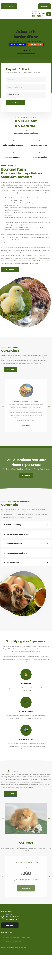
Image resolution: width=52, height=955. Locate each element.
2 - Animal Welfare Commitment (16, 534)
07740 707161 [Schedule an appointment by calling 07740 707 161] (25, 126)
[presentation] (3, 406)
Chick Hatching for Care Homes (12, 941)
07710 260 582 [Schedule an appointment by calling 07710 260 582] (26, 121)
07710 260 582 (38, 13)
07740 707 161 (38, 16)
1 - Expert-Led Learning (12, 525)
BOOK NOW (44, 6)
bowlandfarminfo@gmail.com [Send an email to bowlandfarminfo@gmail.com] (26, 133)
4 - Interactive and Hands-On (15, 553)
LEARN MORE (26, 51)
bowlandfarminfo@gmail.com (30, 263)
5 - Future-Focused (11, 562)
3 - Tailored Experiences (13, 544)
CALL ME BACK (15, 102)
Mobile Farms (26, 937)
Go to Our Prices (9, 6)
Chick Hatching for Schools (11, 937)
